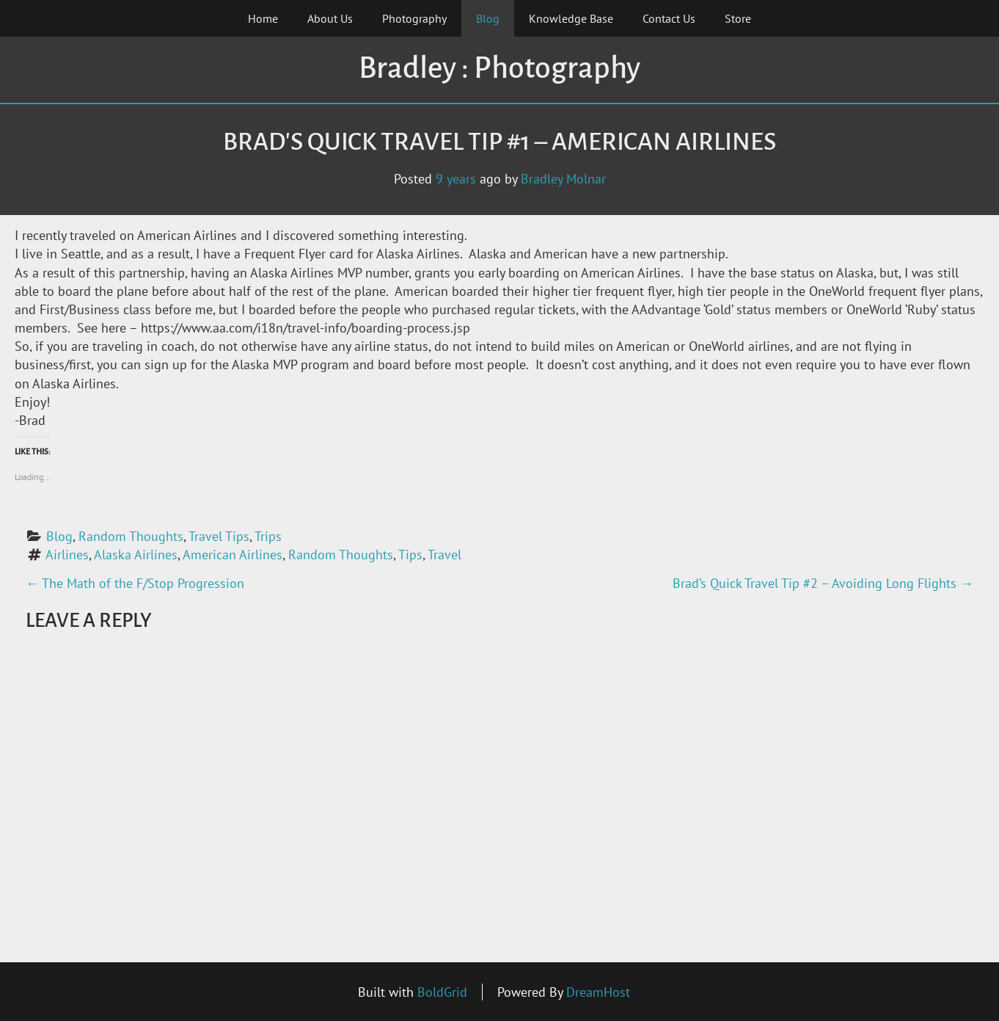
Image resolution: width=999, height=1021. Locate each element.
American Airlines (232, 554)
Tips (410, 554)
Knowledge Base (571, 18)
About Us (330, 18)
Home (263, 18)
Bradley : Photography (499, 68)
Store (738, 18)
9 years (456, 178)
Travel (444, 554)
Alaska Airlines (136, 554)
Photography (414, 18)
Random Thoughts (130, 536)
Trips (268, 536)
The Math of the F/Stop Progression (135, 583)
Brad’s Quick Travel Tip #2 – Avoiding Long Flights (823, 583)
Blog (488, 18)
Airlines (67, 554)
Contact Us (669, 18)
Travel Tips (219, 536)
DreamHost (598, 992)
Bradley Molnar (563, 178)
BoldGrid (442, 992)
